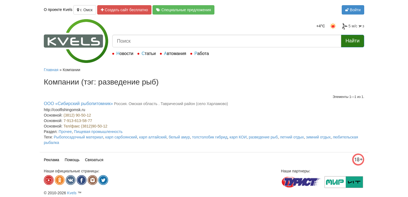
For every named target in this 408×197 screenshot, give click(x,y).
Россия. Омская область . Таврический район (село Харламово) (171, 104)
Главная (51, 70)
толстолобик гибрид (209, 137)
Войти (353, 10)
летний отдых (292, 137)
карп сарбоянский (121, 137)
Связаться (94, 160)
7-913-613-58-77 (78, 120)
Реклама (51, 160)
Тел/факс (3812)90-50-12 (85, 126)
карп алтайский (152, 137)
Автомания (175, 53)
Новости (124, 53)
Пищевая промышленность (98, 131)
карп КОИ (237, 137)
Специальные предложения (183, 10)
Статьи (149, 53)
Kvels (71, 193)
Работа (201, 53)
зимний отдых (318, 137)
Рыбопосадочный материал (78, 137)
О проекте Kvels (58, 9)
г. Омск (85, 10)
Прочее (65, 131)
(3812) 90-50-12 (77, 115)
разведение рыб (263, 137)
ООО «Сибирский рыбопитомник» (78, 103)
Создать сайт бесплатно (124, 10)
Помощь (72, 160)
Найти (353, 41)
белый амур (179, 137)
